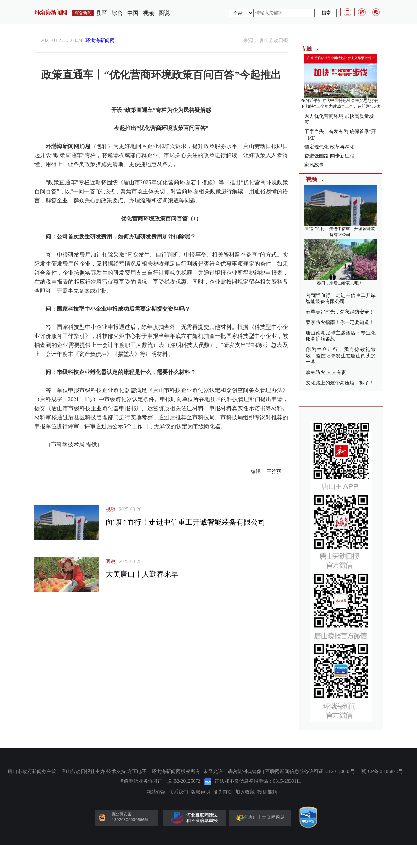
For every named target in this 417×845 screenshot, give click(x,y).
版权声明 (200, 792)
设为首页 (222, 792)
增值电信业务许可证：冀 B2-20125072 (160, 781)
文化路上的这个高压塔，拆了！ (340, 382)
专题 (306, 48)
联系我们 (178, 792)
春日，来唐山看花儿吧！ (340, 283)
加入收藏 (245, 792)
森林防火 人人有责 (326, 372)
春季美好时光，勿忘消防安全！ (340, 312)
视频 (148, 13)
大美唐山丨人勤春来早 (142, 574)
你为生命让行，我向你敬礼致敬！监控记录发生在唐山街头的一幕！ (341, 356)
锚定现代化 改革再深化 (329, 146)
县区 (101, 13)
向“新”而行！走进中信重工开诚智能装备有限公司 (185, 522)
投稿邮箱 (267, 792)
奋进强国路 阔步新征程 (329, 156)
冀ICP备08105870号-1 (384, 771)
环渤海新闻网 (100, 40)
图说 (164, 13)
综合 (117, 13)
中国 (132, 13)
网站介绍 (156, 792)
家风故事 (314, 165)
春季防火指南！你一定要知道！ (340, 322)
